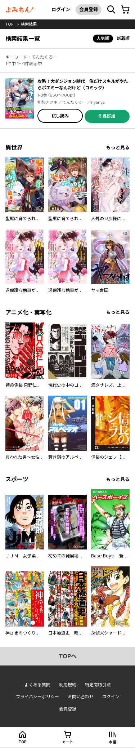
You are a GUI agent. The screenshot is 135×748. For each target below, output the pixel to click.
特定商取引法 (98, 684)
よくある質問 (37, 684)
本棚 (112, 742)
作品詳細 (107, 116)
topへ (68, 656)
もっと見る (118, 147)
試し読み (60, 116)
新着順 (123, 38)
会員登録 (88, 9)
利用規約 (67, 684)
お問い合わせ (81, 696)
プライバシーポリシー (37, 696)
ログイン (60, 9)
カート (67, 742)
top (9, 24)
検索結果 (29, 24)
